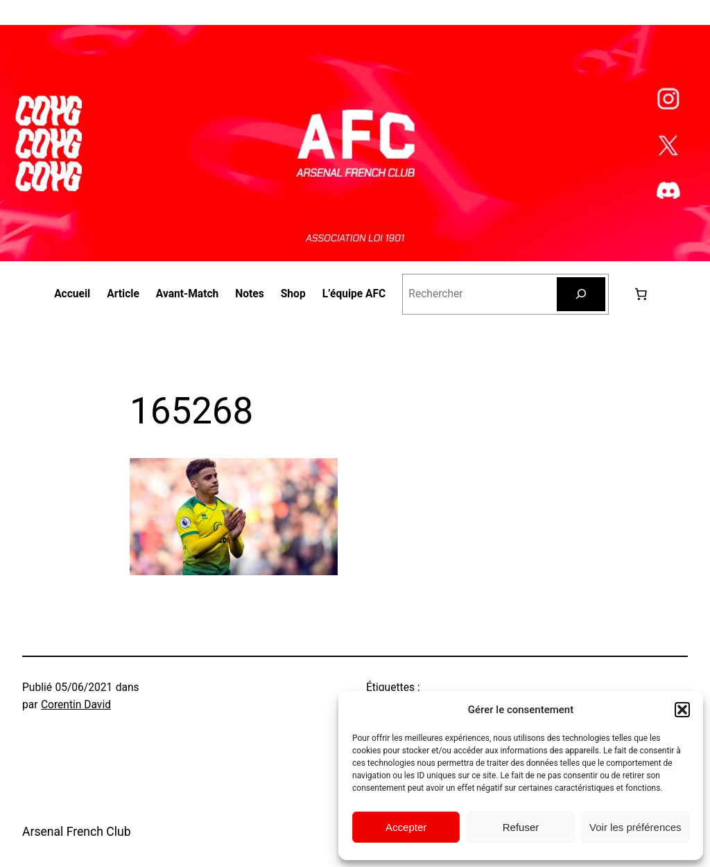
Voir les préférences (635, 827)
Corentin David (76, 705)
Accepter (406, 827)
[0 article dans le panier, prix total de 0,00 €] (640, 294)
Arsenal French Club (76, 832)
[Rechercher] (581, 294)
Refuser (521, 827)
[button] (682, 710)
